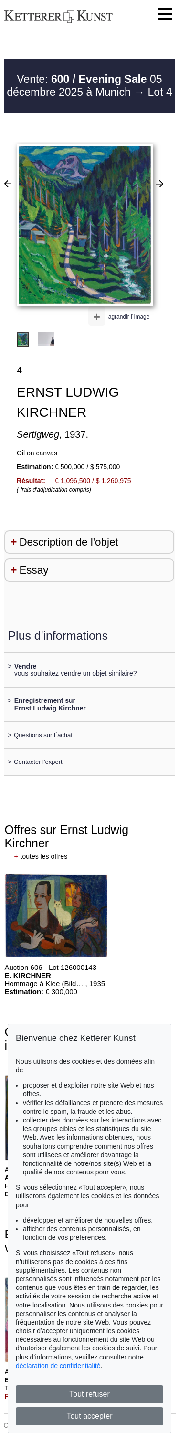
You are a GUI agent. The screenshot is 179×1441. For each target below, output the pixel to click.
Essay (33, 570)
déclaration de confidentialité (58, 1365)
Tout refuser (89, 1394)
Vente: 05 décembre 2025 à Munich (84, 86)
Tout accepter (89, 1416)
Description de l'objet (68, 542)
